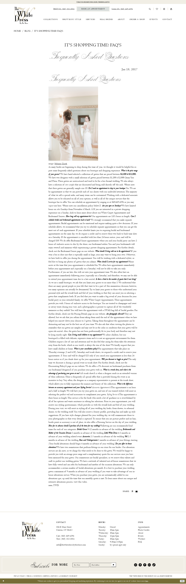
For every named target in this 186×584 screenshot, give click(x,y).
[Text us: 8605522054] (64, 9)
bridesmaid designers (61, 370)
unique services (115, 199)
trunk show (89, 373)
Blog (27, 31)
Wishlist (141, 539)
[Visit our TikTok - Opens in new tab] (153, 565)
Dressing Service (104, 422)
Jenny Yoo (129, 178)
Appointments (144, 527)
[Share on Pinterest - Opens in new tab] (132, 492)
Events (141, 536)
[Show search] (149, 9)
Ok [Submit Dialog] (182, 581)
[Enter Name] (82, 565)
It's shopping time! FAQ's (48, 31)
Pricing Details (80, 314)
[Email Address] (108, 565)
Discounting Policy (56, 366)
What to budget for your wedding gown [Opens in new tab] (93, 2)
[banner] (24, 15)
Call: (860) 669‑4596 (65, 536)
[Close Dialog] (3, 581)
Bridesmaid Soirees (56, 216)
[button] (164, 9)
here (59, 206)
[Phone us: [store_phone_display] (122, 9)
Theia (54, 181)
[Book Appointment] (93, 9)
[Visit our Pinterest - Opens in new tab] (144, 565)
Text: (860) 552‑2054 (65, 539)
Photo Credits (144, 530)
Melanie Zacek (61, 164)
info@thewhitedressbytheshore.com (71, 545)
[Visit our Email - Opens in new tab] (149, 565)
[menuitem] (64, 9)
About (140, 533)
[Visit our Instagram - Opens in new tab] (135, 565)
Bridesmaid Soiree (79, 241)
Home (17, 31)
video (84, 482)
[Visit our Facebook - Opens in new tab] (140, 565)
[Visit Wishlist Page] (157, 9)
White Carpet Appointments (113, 213)
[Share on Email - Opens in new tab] (137, 492)
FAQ (140, 542)
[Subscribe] (121, 565)
